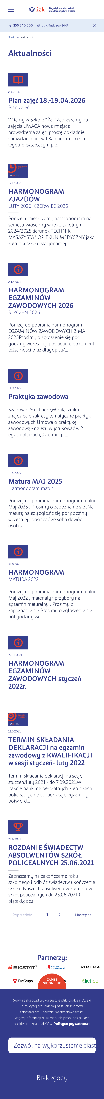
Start (11, 37)
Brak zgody (52, 1077)
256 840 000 (23, 25)
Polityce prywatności (71, 1023)
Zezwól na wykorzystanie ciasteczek (54, 1045)
